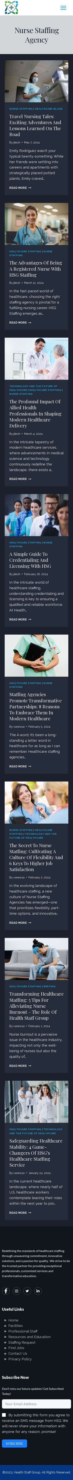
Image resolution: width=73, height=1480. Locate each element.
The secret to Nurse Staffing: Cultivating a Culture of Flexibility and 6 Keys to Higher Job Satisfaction (36, 857)
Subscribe (14, 1443)
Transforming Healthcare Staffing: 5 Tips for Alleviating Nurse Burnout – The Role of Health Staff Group (36, 1006)
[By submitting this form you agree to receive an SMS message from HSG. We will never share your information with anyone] (4, 1415)
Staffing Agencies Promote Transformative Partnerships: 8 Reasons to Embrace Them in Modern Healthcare (35, 706)
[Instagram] (16, 1291)
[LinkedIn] (38, 1291)
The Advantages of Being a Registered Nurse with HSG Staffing (35, 268)
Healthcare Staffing (25, 251)
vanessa (19, 726)
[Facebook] (6, 1291)
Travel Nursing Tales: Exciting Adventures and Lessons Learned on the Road (35, 125)
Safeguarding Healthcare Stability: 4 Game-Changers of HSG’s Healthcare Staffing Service (35, 1153)
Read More (20, 187)
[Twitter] (27, 1291)
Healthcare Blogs (49, 108)
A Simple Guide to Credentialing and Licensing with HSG (30, 560)
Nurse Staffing (21, 108)
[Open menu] (63, 7)
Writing (49, 986)
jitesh (16, 142)
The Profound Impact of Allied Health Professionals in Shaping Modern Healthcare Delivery (35, 413)
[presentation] (36, 81)
